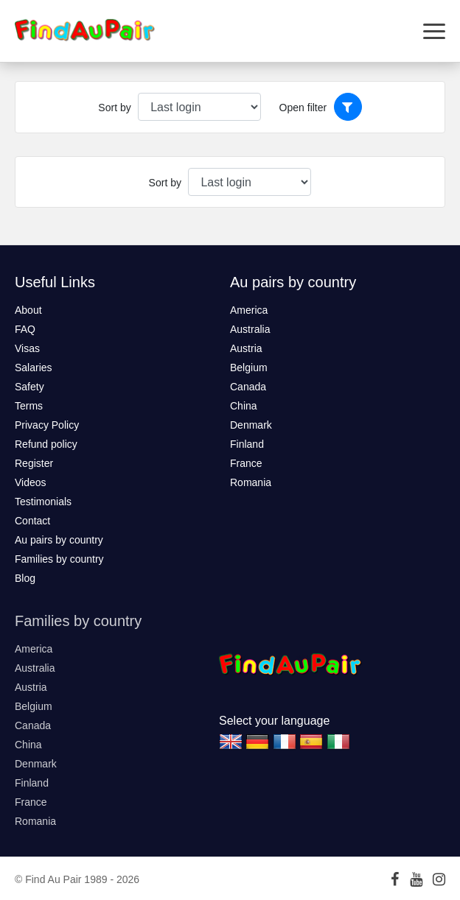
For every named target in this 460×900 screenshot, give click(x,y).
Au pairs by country (59, 540)
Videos (30, 482)
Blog (25, 578)
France (246, 463)
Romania (250, 482)
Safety (29, 387)
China (243, 406)
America (249, 310)
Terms (29, 406)
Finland (247, 444)
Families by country (59, 559)
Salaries (33, 367)
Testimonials (43, 501)
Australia (250, 329)
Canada (248, 387)
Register (34, 463)
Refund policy (46, 444)
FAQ (25, 329)
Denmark (251, 425)
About (28, 310)
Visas (27, 348)
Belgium (249, 367)
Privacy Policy (47, 425)
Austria (246, 348)
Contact (32, 521)
